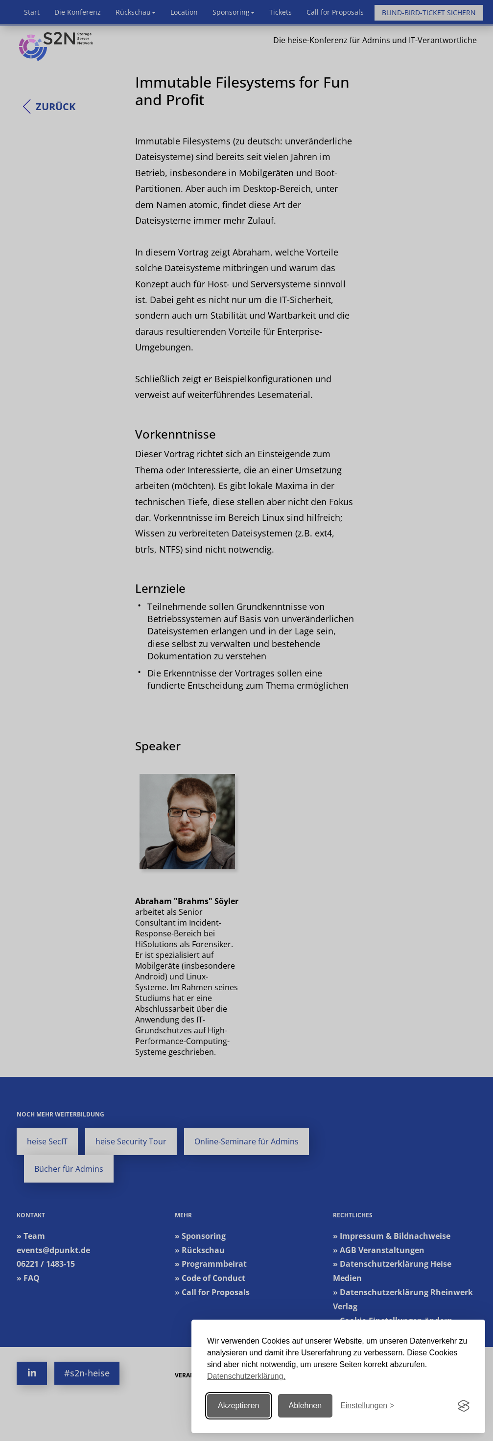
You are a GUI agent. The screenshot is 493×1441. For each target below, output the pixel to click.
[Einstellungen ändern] (367, 1406)
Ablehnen (305, 1405)
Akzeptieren (238, 1405)
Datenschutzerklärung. (246, 1376)
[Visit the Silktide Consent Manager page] (464, 1406)
